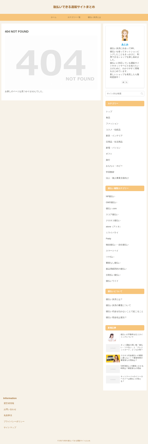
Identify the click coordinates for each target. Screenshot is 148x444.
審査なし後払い (113, 263)
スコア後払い (112, 214)
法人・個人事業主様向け (117, 178)
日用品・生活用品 (114, 142)
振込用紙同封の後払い (116, 269)
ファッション (112, 123)
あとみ (124, 44)
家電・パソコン (113, 148)
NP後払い (110, 196)
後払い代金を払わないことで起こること (124, 311)
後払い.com (111, 208)
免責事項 (8, 415)
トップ (109, 111)
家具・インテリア (114, 136)
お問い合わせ (10, 409)
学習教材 (110, 172)
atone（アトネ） (114, 226)
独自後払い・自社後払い (117, 245)
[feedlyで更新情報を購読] (123, 82)
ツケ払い (110, 257)
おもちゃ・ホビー (114, 166)
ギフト (109, 154)
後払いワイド (112, 281)
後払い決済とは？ (114, 299)
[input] (124, 93)
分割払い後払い (113, 275)
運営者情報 (9, 403)
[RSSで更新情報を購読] (126, 82)
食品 (108, 117)
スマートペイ (112, 251)
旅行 (108, 160)
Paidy (108, 238)
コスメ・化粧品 (113, 130)
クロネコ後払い (113, 220)
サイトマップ (10, 427)
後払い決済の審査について (118, 305)
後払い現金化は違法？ (116, 317)
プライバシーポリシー (14, 421)
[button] (142, 93)
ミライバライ (112, 232)
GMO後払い (111, 202)
